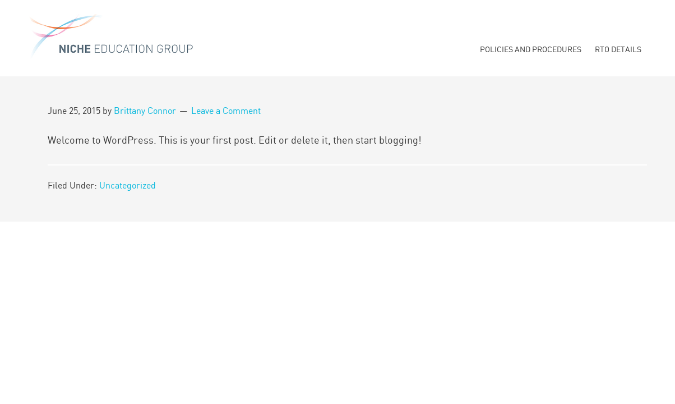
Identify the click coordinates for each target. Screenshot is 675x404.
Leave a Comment (226, 111)
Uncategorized (127, 186)
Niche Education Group (112, 39)
